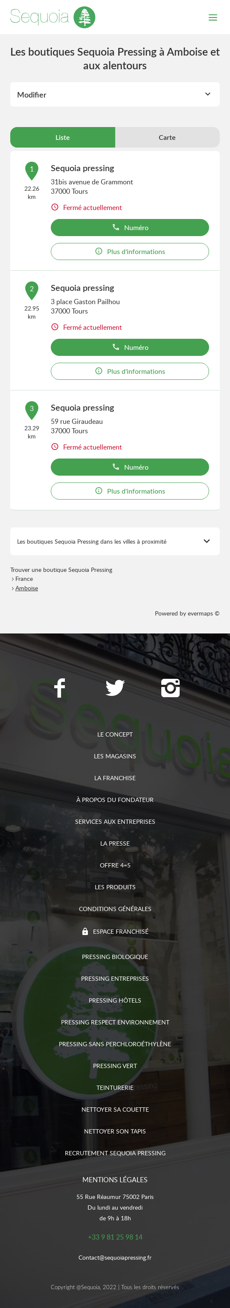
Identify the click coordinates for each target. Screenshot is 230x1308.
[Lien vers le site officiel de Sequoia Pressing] (53, 17)
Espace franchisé (120, 931)
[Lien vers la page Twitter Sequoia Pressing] (115, 689)
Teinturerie (115, 1087)
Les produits (115, 887)
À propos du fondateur (115, 800)
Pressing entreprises (115, 978)
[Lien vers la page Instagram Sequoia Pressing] (170, 689)
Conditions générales (115, 909)
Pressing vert (115, 1066)
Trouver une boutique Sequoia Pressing (61, 569)
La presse (115, 843)
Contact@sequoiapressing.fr (115, 1257)
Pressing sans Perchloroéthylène (115, 1044)
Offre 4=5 (115, 865)
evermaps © (204, 613)
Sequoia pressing (82, 168)
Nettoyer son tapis (115, 1131)
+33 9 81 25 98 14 (115, 1237)
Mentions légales (115, 1179)
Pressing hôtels (115, 1000)
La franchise (115, 778)
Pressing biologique (115, 957)
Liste (62, 137)
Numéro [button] (130, 227)
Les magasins (115, 756)
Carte (167, 137)
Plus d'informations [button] (130, 251)
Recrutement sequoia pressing (115, 1153)
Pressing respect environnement (115, 1022)
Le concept (115, 734)
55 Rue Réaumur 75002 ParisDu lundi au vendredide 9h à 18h (115, 1207)
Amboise (26, 588)
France (24, 578)
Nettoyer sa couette (115, 1109)
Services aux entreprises (115, 821)
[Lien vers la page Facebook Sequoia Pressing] (60, 689)
